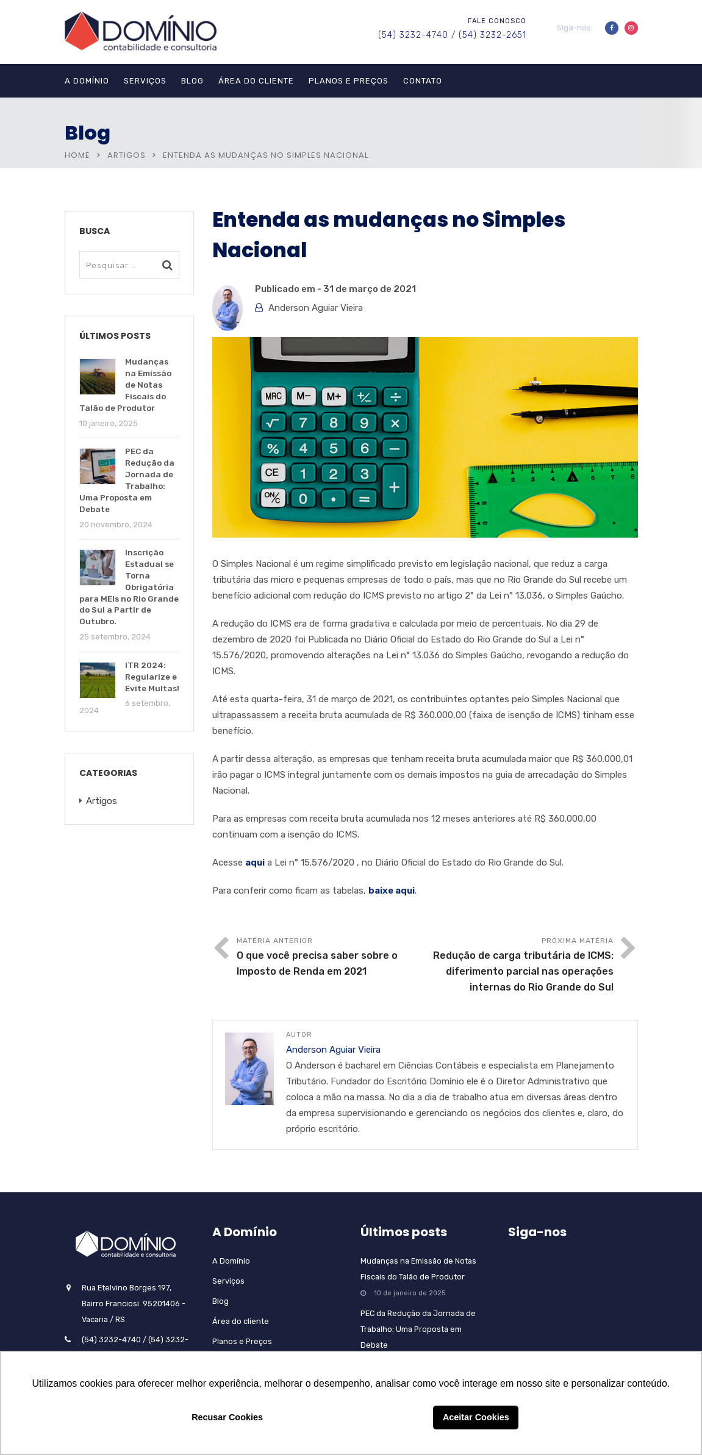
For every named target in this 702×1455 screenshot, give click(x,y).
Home (77, 155)
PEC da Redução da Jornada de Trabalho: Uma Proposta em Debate (418, 1329)
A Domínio (87, 80)
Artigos (126, 155)
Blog (192, 80)
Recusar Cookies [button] (227, 1417)
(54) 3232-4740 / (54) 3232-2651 (452, 35)
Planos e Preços (349, 80)
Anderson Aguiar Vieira (315, 307)
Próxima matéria (519, 965)
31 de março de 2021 (369, 288)
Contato (422, 80)
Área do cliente (256, 80)
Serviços (145, 80)
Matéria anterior (331, 958)
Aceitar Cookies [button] (476, 1417)
